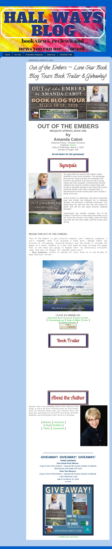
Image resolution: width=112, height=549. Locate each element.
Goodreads (58, 428)
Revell (73, 145)
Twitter (46, 428)
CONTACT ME (66, 54)
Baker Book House (55, 318)
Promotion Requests (34, 54)
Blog (48, 425)
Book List (51, 54)
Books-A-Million (73, 320)
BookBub (57, 425)
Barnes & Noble (81, 318)
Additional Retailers (68, 322)
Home (7, 54)
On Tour (18, 54)
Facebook (59, 422)
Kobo (85, 320)
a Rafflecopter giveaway (68, 537)
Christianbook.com (56, 320)
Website (47, 422)
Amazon (69, 318)
